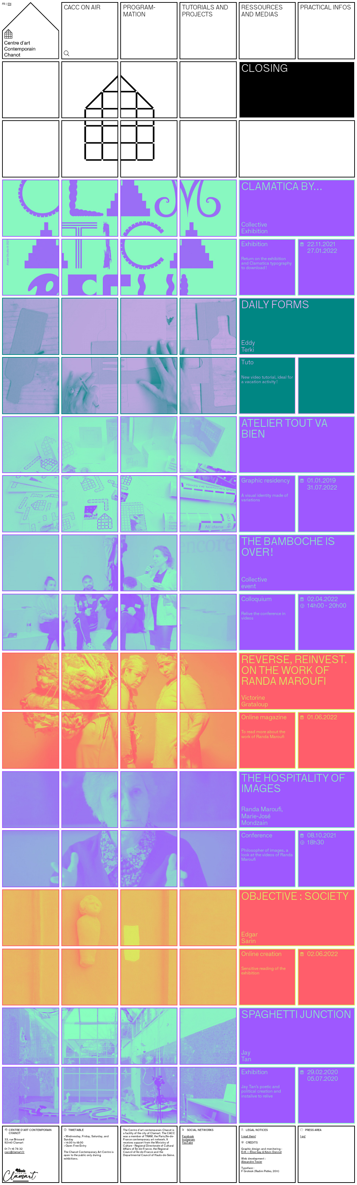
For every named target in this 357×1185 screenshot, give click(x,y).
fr (3, 4)
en (9, 4)
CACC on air (82, 8)
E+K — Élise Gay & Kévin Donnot (261, 1152)
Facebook (188, 1136)
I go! (302, 1136)
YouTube (187, 1142)
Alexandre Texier (251, 1161)
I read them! (248, 1136)
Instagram (188, 1139)
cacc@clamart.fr (14, 1152)
